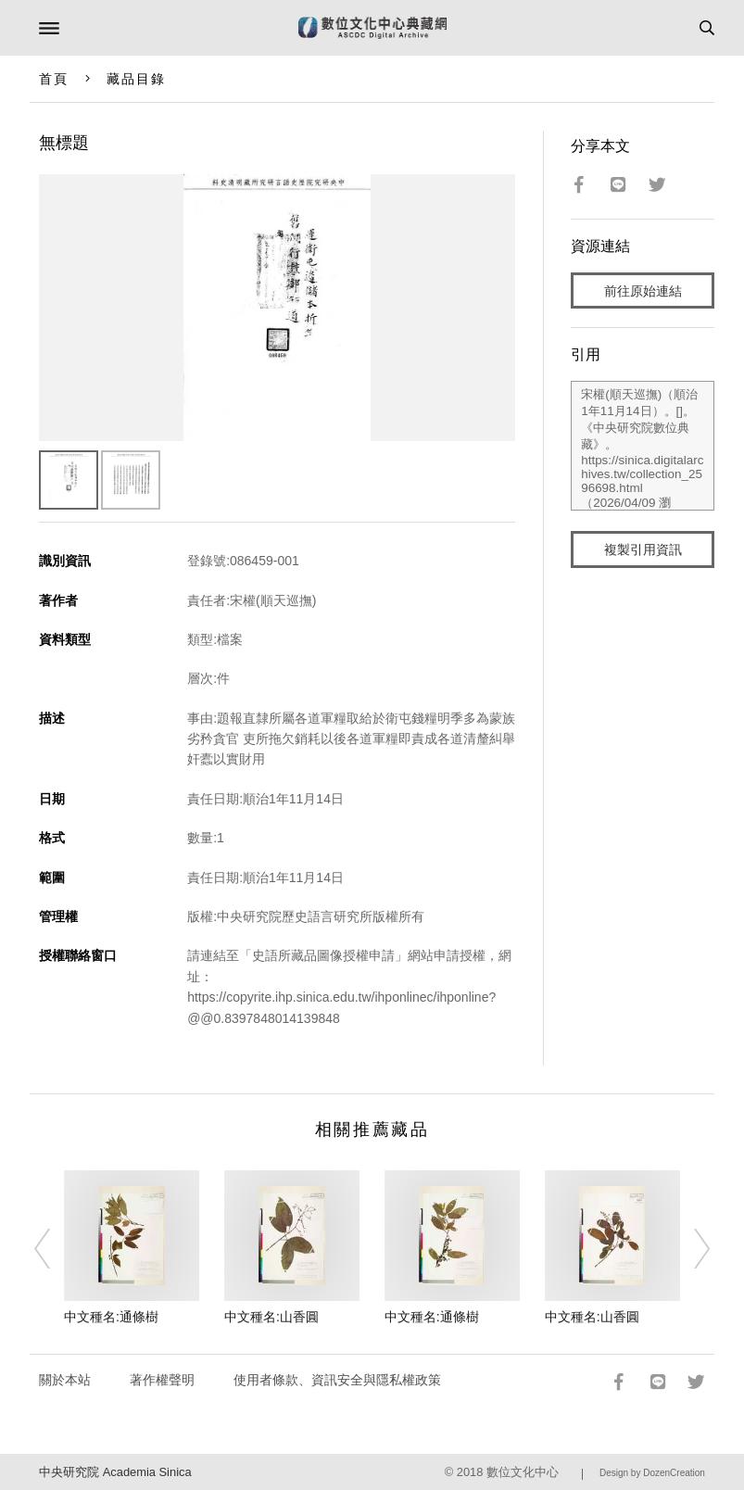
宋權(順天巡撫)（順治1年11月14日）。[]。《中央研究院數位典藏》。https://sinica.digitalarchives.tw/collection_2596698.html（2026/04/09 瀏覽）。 (642, 446)
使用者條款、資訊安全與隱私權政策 (337, 1379)
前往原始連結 (643, 291)
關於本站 (65, 1379)
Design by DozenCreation (652, 1473)
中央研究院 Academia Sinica (115, 1472)
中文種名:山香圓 (271, 1316)
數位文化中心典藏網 (372, 28)
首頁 (54, 78)
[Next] (689, 1248)
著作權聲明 (162, 1379)
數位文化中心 (522, 1472)
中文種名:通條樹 (111, 1316)
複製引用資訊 (643, 549)
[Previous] (54, 1248)
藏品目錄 (136, 78)
